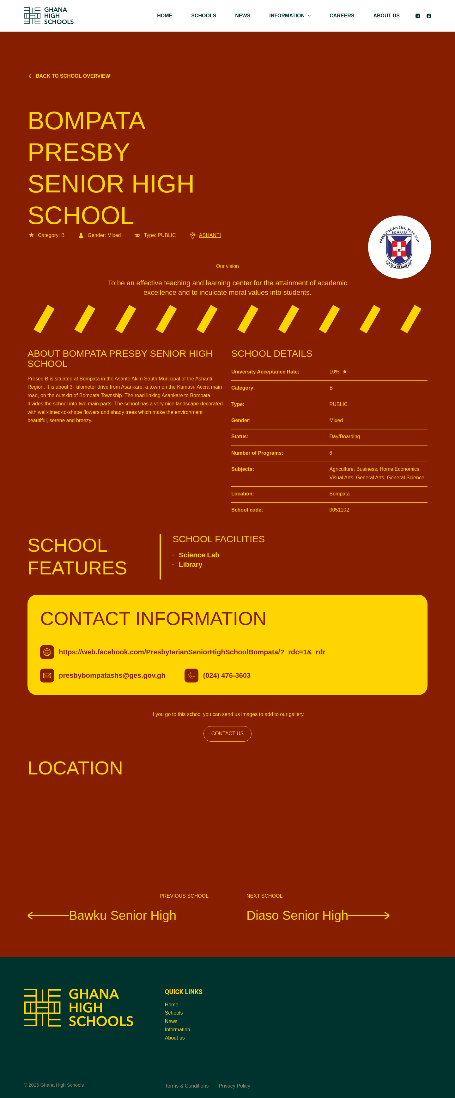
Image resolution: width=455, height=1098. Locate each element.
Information (177, 1029)
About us (175, 1037)
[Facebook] (429, 16)
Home (172, 1004)
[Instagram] (418, 16)
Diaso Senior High (318, 915)
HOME (164, 15)
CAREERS (342, 15)
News (171, 1021)
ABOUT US (386, 15)
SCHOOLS (203, 15)
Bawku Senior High (101, 915)
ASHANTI (205, 235)
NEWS (242, 15)
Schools (174, 1013)
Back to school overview (68, 76)
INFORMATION (291, 16)
